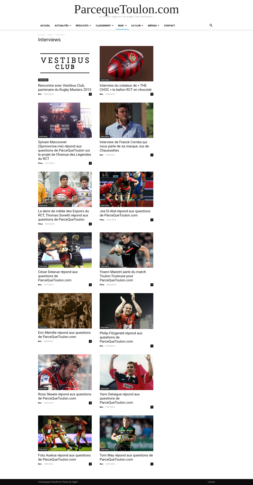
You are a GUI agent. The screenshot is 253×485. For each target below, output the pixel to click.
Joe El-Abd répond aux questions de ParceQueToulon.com (125, 213)
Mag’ (121, 25)
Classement (103, 25)
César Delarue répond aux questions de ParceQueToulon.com (58, 276)
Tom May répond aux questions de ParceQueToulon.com (126, 457)
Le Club (136, 25)
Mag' (50, 34)
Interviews (43, 80)
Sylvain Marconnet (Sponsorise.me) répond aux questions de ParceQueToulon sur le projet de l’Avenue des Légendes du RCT (64, 150)
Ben (40, 94)
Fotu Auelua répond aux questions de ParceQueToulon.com (64, 457)
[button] (211, 25)
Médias (152, 25)
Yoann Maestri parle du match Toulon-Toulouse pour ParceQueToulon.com (123, 276)
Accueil (45, 25)
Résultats (82, 25)
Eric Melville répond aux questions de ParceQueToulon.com (64, 335)
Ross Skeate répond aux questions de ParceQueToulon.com (64, 396)
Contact (169, 25)
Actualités (61, 25)
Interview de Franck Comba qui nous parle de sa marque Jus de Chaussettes (124, 146)
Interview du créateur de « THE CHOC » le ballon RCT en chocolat (126, 87)
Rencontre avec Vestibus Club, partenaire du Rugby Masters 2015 (64, 87)
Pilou (40, 163)
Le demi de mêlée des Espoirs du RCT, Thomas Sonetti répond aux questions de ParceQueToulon (63, 215)
